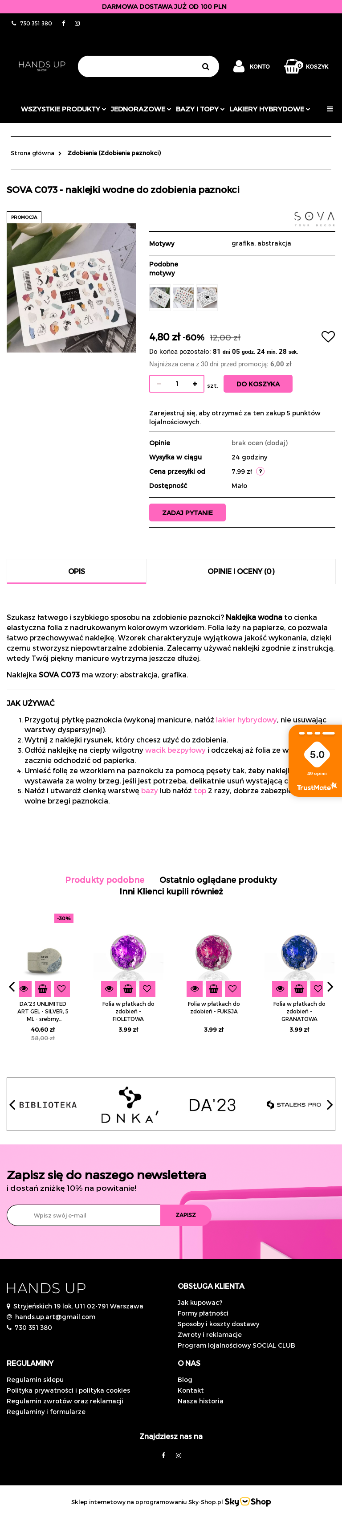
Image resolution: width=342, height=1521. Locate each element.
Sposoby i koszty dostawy (218, 1324)
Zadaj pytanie (188, 513)
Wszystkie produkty (63, 109)
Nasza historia (201, 1401)
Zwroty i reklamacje (210, 1334)
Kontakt (191, 1390)
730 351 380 (33, 1327)
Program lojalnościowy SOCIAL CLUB (236, 1345)
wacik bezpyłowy (175, 750)
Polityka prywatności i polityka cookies (68, 1390)
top (200, 790)
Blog (185, 1379)
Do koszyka (259, 384)
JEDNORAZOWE (141, 109)
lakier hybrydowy (246, 719)
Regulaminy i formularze (46, 1411)
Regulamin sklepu (35, 1379)
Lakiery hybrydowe (269, 109)
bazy (149, 790)
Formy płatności (203, 1313)
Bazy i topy (200, 109)
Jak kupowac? (200, 1302)
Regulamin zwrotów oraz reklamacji (65, 1401)
